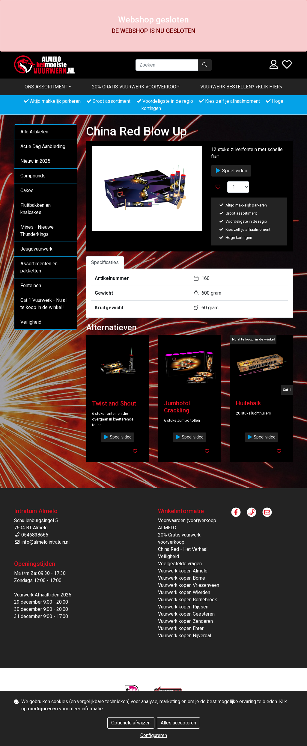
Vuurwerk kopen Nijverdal (184, 635)
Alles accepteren (178, 723)
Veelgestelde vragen (180, 563)
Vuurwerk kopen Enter (181, 628)
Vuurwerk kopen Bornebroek (187, 599)
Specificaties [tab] (105, 262)
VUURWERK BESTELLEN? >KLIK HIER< (241, 87)
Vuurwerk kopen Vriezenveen (188, 585)
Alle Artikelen (34, 132)
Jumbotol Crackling (177, 407)
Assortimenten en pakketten (39, 267)
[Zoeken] (167, 65)
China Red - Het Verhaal (182, 549)
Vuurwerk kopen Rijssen (183, 607)
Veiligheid (30, 322)
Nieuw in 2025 (35, 161)
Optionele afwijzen (131, 723)
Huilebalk (248, 403)
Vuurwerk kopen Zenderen (185, 621)
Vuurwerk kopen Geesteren (186, 614)
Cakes (27, 190)
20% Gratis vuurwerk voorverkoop (136, 87)
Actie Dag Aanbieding (42, 146)
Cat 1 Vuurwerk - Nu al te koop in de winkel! (43, 303)
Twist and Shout (114, 403)
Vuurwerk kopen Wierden (184, 592)
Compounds (33, 176)
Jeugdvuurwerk (36, 249)
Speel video (231, 171)
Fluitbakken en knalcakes (35, 208)
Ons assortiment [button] (46, 87)
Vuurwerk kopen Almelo (182, 571)
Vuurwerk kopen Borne (181, 578)
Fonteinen (30, 285)
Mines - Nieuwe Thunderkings (37, 230)
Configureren (153, 735)
